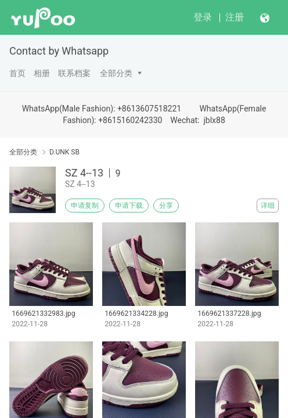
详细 (268, 205)
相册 (42, 73)
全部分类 (116, 73)
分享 (166, 205)
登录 (202, 17)
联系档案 (74, 73)
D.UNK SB (64, 152)
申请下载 (129, 205)
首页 (17, 73)
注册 (234, 17)
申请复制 (85, 205)
